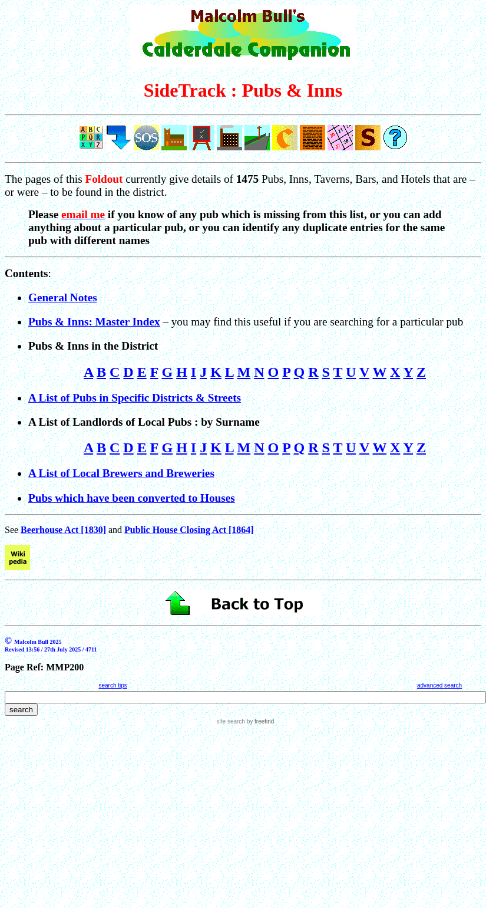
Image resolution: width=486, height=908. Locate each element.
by (259, 721)
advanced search (439, 685)
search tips (112, 685)
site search (231, 721)
